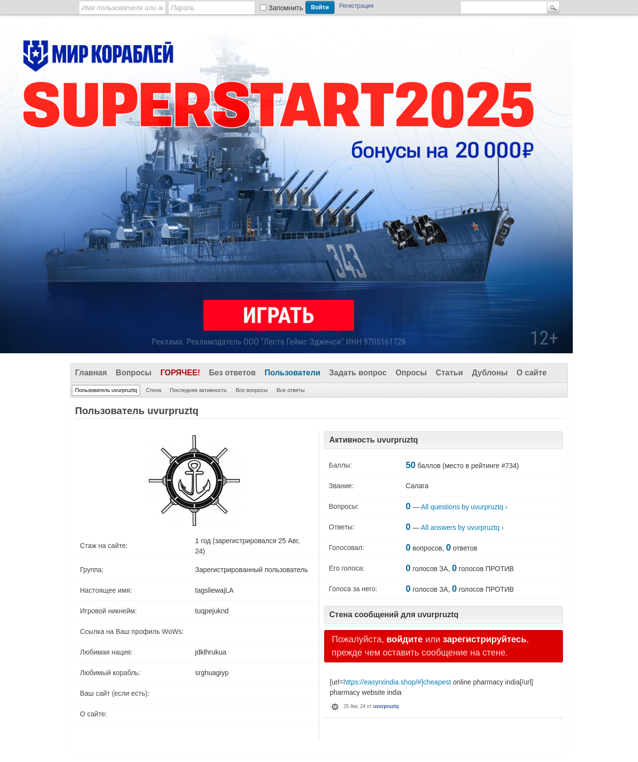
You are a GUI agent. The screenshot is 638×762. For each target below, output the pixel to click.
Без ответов (232, 372)
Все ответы (291, 390)
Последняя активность (198, 390)
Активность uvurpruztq (374, 440)
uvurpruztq (386, 706)
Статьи (449, 372)
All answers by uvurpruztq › (462, 527)
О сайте (531, 372)
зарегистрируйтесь (485, 639)
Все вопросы (251, 390)
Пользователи (292, 372)
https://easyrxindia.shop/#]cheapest (397, 682)
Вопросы (134, 372)
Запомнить (286, 7)
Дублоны (490, 372)
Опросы (411, 372)
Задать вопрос (357, 372)
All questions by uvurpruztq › (464, 507)
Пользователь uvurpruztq (106, 390)
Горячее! (180, 372)
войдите (404, 639)
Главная (91, 372)
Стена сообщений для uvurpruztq (394, 614)
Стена (153, 390)
